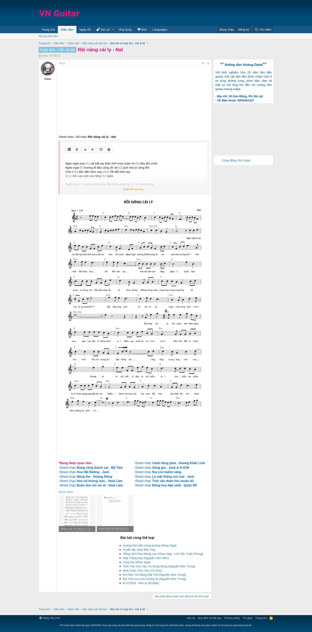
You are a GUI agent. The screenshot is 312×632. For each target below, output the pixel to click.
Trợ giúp (247, 617)
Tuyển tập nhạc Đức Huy (139, 549)
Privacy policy (232, 617)
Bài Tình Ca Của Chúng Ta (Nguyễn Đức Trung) (154, 578)
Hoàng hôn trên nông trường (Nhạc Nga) (149, 545)
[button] (113, 29)
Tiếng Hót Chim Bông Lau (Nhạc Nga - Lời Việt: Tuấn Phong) (163, 553)
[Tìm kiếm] (263, 29)
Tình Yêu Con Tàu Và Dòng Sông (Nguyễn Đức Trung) (159, 566)
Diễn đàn (67, 29)
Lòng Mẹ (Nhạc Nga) (136, 562)
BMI (142, 29)
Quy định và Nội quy (209, 617)
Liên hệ (191, 617)
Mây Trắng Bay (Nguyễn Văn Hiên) (146, 558)
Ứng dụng (125, 29)
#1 (208, 63)
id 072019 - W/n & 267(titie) (141, 583)
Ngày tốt (85, 29)
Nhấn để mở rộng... (134, 189)
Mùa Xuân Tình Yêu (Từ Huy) (142, 570)
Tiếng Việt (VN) (49, 617)
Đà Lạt (103, 29)
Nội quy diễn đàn (48, 36)
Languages (160, 29)
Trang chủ (48, 29)
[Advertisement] (201, 13)
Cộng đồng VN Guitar (236, 160)
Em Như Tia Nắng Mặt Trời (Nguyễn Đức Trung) (154, 574)
